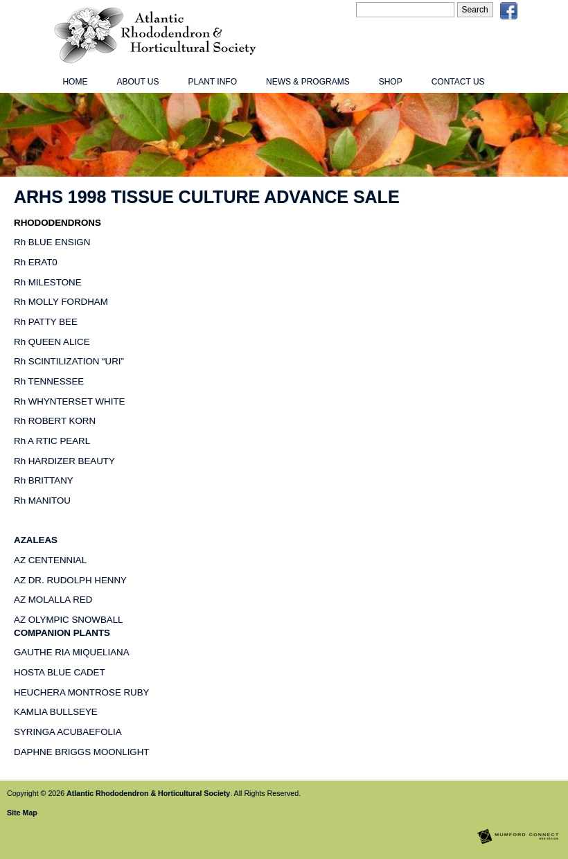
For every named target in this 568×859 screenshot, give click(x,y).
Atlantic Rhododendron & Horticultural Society (148, 793)
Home (74, 82)
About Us (137, 82)
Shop (390, 82)
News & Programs (308, 82)
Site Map (22, 812)
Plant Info (212, 82)
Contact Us (458, 82)
